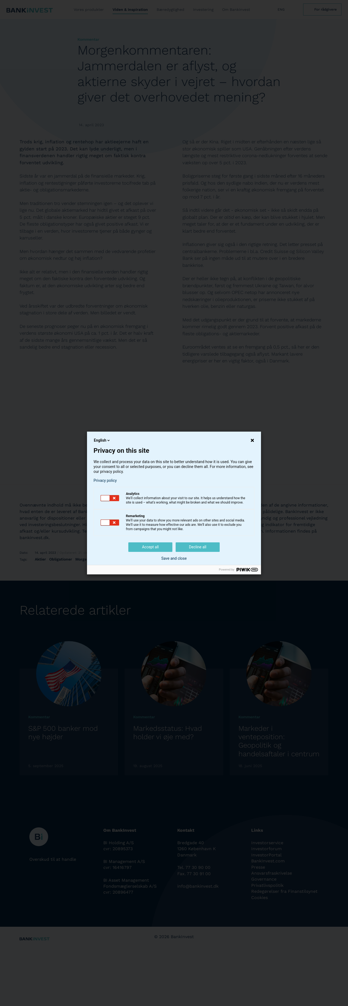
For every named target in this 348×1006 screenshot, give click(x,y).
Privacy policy (105, 480)
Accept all (150, 547)
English (102, 440)
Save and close (174, 558)
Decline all (197, 547)
